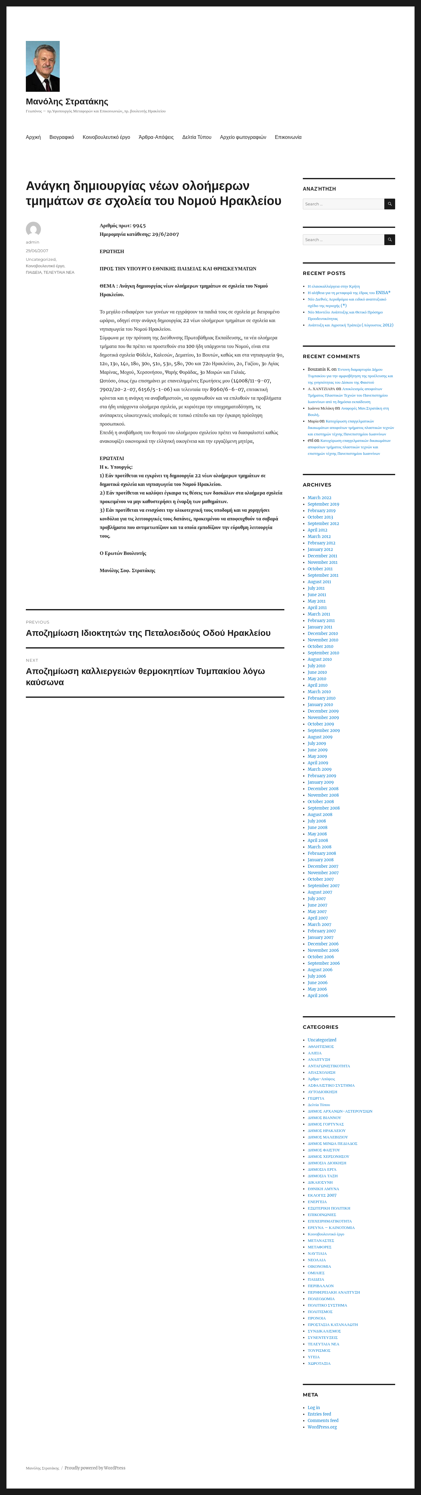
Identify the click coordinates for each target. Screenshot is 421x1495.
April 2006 (318, 995)
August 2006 (320, 969)
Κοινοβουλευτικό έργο (106, 137)
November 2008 (323, 795)
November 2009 (323, 717)
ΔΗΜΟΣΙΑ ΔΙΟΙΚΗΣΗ (327, 1163)
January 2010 (320, 704)
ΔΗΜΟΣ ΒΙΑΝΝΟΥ (324, 1117)
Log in (314, 1407)
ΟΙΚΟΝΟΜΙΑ (319, 1266)
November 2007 (323, 872)
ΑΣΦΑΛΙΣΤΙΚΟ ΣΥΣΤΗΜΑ (331, 1085)
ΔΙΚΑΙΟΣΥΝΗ (320, 1182)
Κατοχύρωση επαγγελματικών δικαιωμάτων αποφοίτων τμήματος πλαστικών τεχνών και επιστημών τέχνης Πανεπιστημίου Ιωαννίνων (351, 427)
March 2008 (319, 847)
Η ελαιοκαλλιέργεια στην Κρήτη (334, 286)
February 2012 (321, 543)
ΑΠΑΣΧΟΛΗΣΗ (321, 1072)
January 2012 (320, 549)
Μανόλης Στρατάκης (67, 101)
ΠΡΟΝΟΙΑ (317, 1318)
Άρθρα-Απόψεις (156, 137)
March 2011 (319, 614)
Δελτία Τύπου (196, 137)
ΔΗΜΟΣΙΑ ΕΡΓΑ (322, 1169)
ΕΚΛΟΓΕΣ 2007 (322, 1195)
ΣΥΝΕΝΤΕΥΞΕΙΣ (323, 1337)
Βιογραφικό (62, 137)
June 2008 (317, 827)
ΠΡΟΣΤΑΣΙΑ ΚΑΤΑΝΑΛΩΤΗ (333, 1324)
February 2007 (322, 931)
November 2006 (323, 950)
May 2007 (317, 911)
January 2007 (321, 937)
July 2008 (317, 821)
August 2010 (320, 659)
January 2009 (321, 782)
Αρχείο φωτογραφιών (243, 137)
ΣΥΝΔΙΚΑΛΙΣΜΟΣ (324, 1331)
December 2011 (322, 556)
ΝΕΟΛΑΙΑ (317, 1260)
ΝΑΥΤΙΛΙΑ (317, 1253)
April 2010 (317, 685)
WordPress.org (322, 1427)
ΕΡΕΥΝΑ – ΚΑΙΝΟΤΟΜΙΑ (331, 1227)
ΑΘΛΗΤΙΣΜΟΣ (321, 1046)
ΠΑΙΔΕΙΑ (34, 272)
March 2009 (320, 769)
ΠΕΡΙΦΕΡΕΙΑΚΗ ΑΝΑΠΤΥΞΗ (334, 1292)
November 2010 (323, 640)
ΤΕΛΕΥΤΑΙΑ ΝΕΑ (58, 272)
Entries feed (319, 1414)
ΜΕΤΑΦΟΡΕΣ (319, 1247)
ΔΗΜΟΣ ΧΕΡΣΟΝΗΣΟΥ (328, 1156)
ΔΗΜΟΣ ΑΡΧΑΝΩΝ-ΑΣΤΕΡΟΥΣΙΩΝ (340, 1111)
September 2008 (324, 808)
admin (32, 242)
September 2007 (324, 885)
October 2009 (321, 724)
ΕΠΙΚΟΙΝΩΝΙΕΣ (322, 1214)
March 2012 (319, 536)
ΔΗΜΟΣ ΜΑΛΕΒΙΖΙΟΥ (328, 1137)
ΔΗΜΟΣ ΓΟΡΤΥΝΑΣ (326, 1124)
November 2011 (323, 562)
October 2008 (321, 801)
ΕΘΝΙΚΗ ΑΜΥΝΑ (323, 1188)
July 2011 (316, 588)
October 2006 (321, 957)
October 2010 (320, 646)
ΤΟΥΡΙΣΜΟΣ (319, 1350)
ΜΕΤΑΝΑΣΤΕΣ (321, 1240)
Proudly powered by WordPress (95, 1468)
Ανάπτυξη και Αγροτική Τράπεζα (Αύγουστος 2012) (350, 325)
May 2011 (317, 601)
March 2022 (319, 497)
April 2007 (318, 918)
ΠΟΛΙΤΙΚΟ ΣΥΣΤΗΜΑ (327, 1305)
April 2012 (317, 530)
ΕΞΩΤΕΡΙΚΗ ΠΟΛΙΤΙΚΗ (329, 1208)
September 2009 (324, 730)
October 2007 (321, 879)
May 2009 (317, 756)
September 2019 (323, 504)
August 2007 (320, 892)
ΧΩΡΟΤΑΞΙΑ (319, 1363)
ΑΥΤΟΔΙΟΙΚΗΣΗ (322, 1091)
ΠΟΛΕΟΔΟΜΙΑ (321, 1298)
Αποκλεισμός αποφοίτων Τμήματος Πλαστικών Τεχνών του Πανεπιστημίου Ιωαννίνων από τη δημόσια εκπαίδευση (348, 395)
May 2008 (317, 834)
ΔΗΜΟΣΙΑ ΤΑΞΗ (323, 1175)
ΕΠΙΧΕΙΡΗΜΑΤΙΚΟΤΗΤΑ (330, 1221)
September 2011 (323, 575)
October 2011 (320, 569)
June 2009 (318, 750)
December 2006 (323, 944)
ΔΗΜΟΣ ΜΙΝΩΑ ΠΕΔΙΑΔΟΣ (332, 1143)
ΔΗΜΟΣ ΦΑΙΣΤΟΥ (324, 1150)
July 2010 (316, 666)
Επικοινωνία (288, 137)
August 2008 (320, 814)
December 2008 (323, 788)
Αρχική (33, 137)
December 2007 (323, 866)
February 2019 (322, 510)
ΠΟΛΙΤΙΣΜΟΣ (320, 1311)
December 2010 (323, 633)
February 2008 (322, 853)
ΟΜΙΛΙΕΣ (316, 1272)
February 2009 (322, 775)
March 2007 (319, 924)
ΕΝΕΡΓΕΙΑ (317, 1201)
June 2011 (317, 594)
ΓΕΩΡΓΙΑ (316, 1098)
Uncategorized (41, 259)
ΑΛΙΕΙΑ (315, 1053)
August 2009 (320, 737)
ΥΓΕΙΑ (314, 1357)
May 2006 (317, 989)
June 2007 (317, 905)
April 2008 (318, 840)
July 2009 (317, 743)
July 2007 (317, 898)
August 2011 (319, 581)
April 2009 (318, 763)
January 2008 (321, 860)
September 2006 (324, 963)
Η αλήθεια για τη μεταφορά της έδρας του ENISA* (349, 292)
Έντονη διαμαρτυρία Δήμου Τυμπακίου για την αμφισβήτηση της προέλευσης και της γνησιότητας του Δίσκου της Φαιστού (350, 376)
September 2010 (323, 653)
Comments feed (323, 1420)
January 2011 (320, 627)
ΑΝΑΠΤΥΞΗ (319, 1059)
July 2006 (317, 976)
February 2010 (321, 698)
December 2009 (323, 711)
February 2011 (321, 620)
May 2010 (317, 678)
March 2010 (319, 691)
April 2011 (317, 607)
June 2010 (317, 672)
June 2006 (318, 982)
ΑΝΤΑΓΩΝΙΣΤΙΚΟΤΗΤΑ (329, 1066)
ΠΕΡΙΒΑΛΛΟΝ (321, 1285)
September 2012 (323, 523)
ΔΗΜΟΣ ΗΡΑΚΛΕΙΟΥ (327, 1130)
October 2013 (320, 517)
